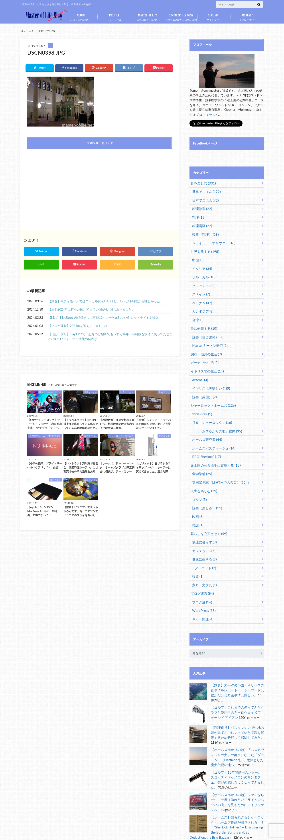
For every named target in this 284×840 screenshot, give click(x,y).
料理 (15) (198, 215)
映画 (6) (197, 503)
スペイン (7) (200, 289)
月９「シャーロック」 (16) (210, 412)
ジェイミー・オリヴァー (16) (212, 240)
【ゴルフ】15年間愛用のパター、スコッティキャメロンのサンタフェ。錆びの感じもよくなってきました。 (237, 756)
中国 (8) (197, 256)
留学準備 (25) (201, 462)
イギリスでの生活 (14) (205, 363)
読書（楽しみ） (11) (206, 495)
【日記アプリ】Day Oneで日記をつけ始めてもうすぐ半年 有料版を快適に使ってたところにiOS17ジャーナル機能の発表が (110, 335)
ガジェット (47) (203, 536)
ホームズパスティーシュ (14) (212, 437)
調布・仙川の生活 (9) (204, 347)
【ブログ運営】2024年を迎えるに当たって (78, 324)
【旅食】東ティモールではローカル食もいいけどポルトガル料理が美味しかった (104, 300)
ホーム (26, 31)
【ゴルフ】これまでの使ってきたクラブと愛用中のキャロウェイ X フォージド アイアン (237, 693)
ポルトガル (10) (203, 273)
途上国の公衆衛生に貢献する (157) (214, 454)
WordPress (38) (203, 593)
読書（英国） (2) (203, 388)
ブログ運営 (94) (201, 577)
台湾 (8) (197, 314)
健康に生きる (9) (203, 544)
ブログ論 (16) (201, 585)
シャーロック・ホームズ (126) (211, 396)
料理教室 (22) (201, 207)
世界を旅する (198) (203, 248)
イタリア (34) (201, 265)
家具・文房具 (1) (203, 569)
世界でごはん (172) (205, 191)
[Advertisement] (62, 183)
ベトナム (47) (201, 297)
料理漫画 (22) (201, 224)
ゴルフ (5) (199, 486)
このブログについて (81, 16)
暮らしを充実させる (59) (207, 519)
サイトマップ (214, 16)
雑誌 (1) (197, 511)
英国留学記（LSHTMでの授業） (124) (218, 470)
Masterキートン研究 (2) (208, 339)
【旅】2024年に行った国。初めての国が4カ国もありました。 (91, 308)
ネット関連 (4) (202, 601)
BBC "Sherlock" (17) (206, 445)
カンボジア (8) (202, 306)
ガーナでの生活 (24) (204, 355)
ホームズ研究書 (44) (206, 429)
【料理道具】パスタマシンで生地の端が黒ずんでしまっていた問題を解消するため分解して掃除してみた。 (237, 713)
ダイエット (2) (204, 552)
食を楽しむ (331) (202, 182)
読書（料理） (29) (204, 232)
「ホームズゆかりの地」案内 (180, 16)
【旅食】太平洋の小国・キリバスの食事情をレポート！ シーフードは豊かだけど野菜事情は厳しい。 (237, 672)
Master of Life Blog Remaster (78, 833)
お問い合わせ (247, 16)
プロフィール (114, 16)
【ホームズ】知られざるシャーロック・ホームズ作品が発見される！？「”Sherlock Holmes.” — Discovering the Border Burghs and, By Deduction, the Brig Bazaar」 (225, 804)
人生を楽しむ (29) (202, 478)
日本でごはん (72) (204, 199)
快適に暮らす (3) (203, 527)
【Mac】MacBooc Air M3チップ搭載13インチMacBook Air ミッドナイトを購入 (103, 316)
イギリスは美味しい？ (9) (209, 380)
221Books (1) (201, 404)
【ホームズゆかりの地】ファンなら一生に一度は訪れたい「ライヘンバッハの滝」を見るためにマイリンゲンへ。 (237, 778)
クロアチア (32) (203, 281)
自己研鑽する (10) (202, 322)
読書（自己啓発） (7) (206, 330)
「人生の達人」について (147, 16)
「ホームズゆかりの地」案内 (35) (215, 421)
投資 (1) (197, 560)
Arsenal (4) (199, 371)
